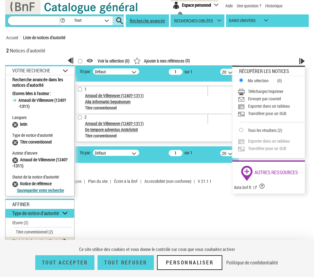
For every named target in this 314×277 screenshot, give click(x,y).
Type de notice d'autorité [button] (35, 213)
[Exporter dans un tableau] (271, 106)
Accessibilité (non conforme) (167, 181)
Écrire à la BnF (126, 181)
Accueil (12, 37)
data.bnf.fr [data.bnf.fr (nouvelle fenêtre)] (242, 187)
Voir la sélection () (113, 61)
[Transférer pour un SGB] (271, 113)
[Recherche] (33, 20)
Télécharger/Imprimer (265, 91)
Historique (273, 6)
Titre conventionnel (34, 232)
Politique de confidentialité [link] (252, 262)
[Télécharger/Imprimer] (271, 91)
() (161, 60)
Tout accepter (65, 262)
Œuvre (20, 222)
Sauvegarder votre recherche (40, 190)
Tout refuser (125, 262)
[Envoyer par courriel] (271, 99)
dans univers (242, 22)
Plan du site (98, 181)
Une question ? (249, 6)
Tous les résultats (262, 130)
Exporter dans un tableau (269, 106)
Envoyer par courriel (264, 99)
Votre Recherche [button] (31, 70)
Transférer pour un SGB (267, 113)
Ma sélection (258, 80)
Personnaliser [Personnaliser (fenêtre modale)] (190, 262)
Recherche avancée (147, 20)
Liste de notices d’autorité (44, 37)
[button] (62, 20)
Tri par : (86, 71)
